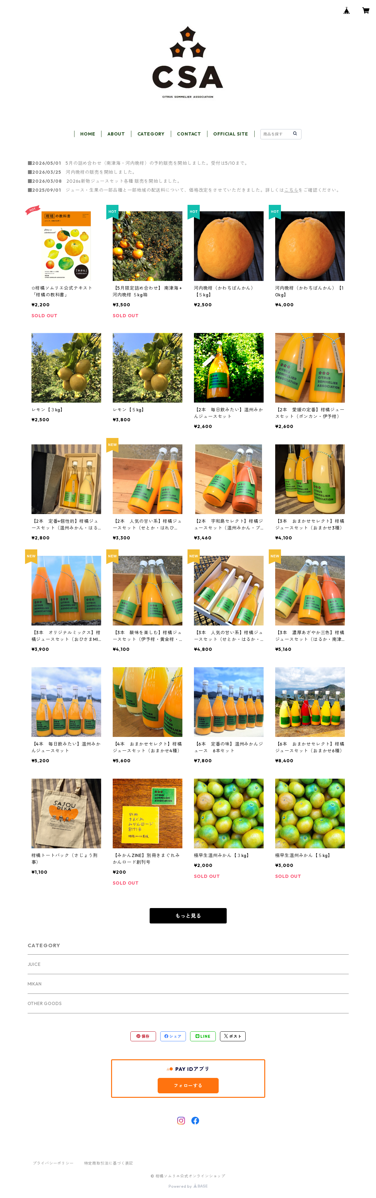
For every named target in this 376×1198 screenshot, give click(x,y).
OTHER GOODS (45, 1003)
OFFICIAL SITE (230, 134)
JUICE (34, 964)
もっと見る (188, 916)
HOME (87, 134)
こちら (291, 190)
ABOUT (116, 134)
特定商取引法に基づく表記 (109, 1163)
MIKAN (35, 984)
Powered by (188, 1186)
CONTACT (189, 134)
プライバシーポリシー (53, 1163)
